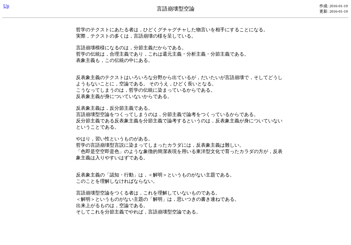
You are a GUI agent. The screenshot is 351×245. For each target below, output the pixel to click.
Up (6, 5)
